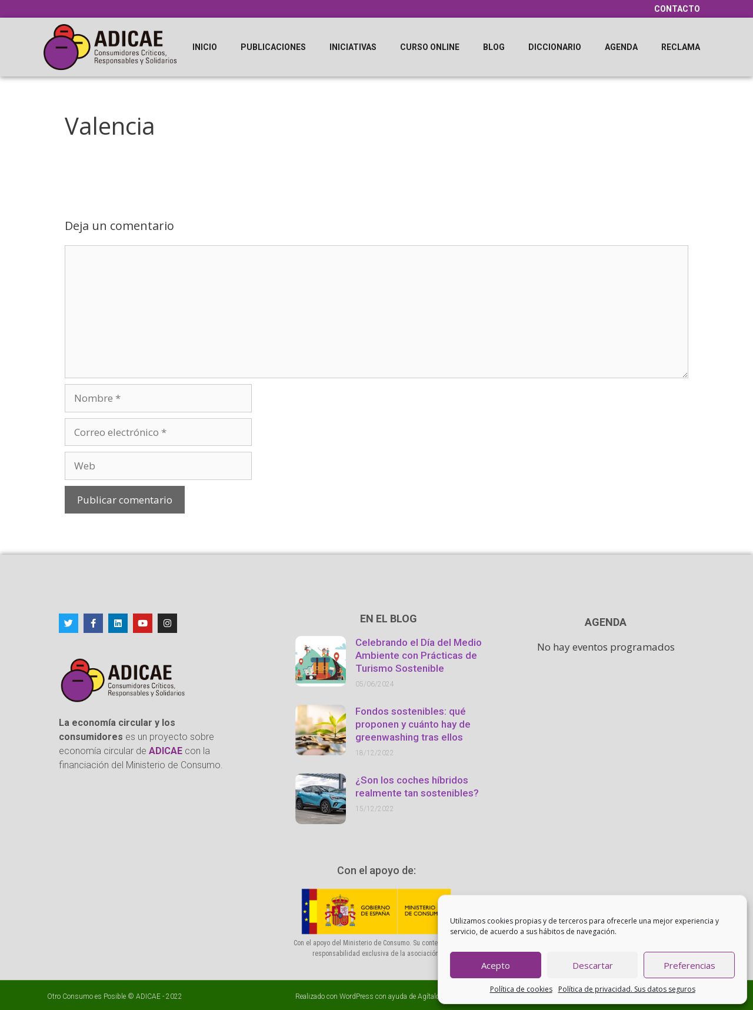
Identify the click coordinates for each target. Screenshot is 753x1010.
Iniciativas (352, 47)
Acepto (495, 965)
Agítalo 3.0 (434, 996)
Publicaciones (273, 47)
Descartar (592, 965)
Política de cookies (521, 989)
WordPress (356, 996)
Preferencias (689, 965)
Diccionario (554, 47)
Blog (494, 47)
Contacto (677, 9)
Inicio (204, 47)
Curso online (429, 47)
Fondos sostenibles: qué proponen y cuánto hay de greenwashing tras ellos (413, 724)
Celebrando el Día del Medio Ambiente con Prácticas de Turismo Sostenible (418, 655)
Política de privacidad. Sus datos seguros (626, 989)
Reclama (680, 47)
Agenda (621, 47)
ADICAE (148, 996)
